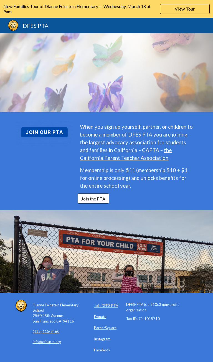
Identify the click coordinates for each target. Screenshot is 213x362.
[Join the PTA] (93, 199)
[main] (137, 156)
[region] (106, 9)
